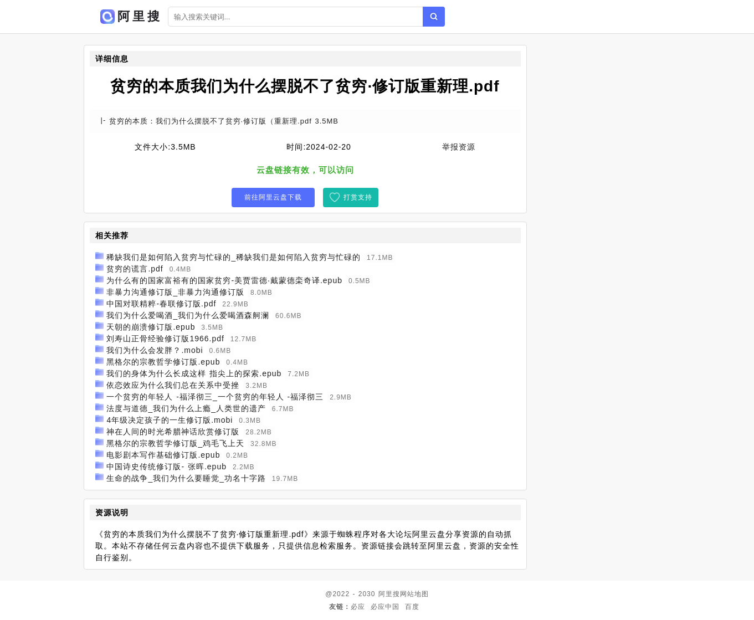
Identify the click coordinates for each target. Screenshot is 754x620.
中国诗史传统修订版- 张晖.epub (166, 466)
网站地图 (414, 594)
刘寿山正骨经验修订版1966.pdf (165, 338)
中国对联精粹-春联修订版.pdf (161, 303)
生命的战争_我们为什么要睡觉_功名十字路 (186, 478)
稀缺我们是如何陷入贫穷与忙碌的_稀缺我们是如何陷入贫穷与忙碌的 (233, 257)
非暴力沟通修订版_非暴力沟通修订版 (175, 292)
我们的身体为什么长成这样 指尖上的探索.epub (193, 373)
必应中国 (385, 607)
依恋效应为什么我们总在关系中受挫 (172, 385)
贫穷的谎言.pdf (134, 268)
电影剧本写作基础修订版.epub (163, 454)
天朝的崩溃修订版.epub (150, 326)
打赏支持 (357, 197)
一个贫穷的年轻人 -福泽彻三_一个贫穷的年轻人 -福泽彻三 (215, 396)
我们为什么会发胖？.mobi (154, 350)
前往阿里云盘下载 (273, 197)
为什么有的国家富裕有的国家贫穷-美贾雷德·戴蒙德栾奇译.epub (224, 280)
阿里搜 (389, 594)
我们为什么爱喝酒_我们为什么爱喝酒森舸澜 (187, 315)
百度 (412, 607)
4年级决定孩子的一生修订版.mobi (169, 420)
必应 (358, 607)
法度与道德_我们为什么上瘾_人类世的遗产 (186, 408)
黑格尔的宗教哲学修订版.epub (163, 361)
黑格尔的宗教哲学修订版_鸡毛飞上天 (175, 443)
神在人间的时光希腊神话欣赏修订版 (172, 431)
